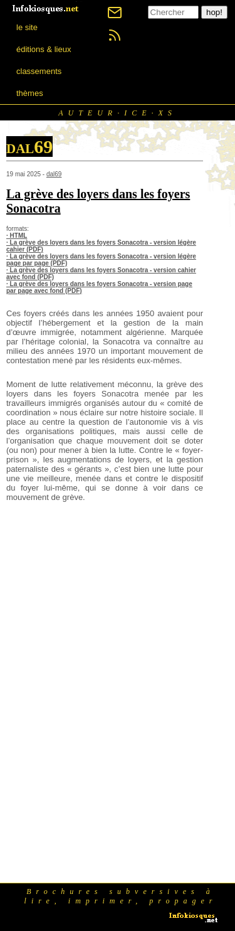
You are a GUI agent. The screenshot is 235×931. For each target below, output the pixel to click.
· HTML (16, 235)
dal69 (53, 174)
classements (38, 71)
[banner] (46, 8)
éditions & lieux (43, 49)
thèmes (29, 93)
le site (27, 27)
